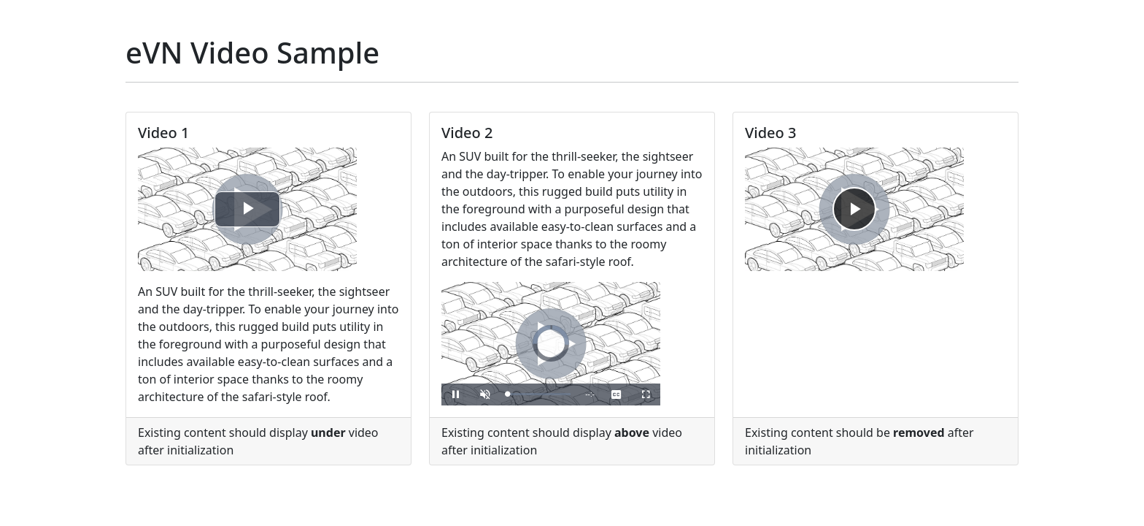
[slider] (539, 394)
